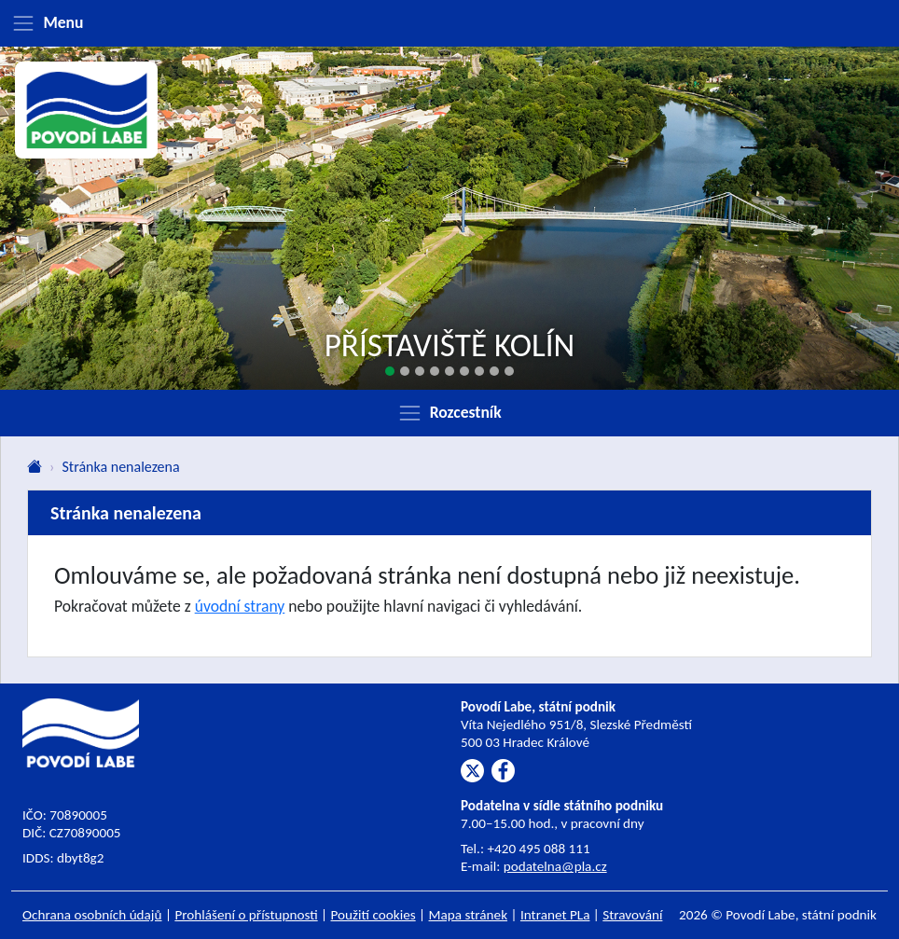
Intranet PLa (555, 914)
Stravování (632, 914)
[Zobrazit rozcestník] (449, 413)
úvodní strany (240, 606)
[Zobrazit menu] (449, 23)
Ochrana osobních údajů (92, 914)
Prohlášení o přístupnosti (245, 914)
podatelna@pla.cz (555, 866)
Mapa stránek (468, 914)
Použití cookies (373, 914)
